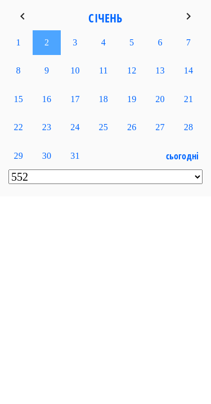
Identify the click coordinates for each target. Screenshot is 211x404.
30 (46, 155)
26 (131, 127)
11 (103, 70)
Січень (105, 18)
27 (159, 127)
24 (74, 127)
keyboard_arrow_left (22, 16)
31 (74, 155)
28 (188, 127)
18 (103, 99)
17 (74, 99)
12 (131, 70)
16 (46, 99)
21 (188, 99)
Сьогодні (182, 156)
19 (131, 99)
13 (159, 70)
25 (103, 127)
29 (18, 155)
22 (18, 127)
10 (74, 70)
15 (18, 99)
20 (159, 99)
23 (46, 127)
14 (188, 70)
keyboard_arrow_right (188, 16)
